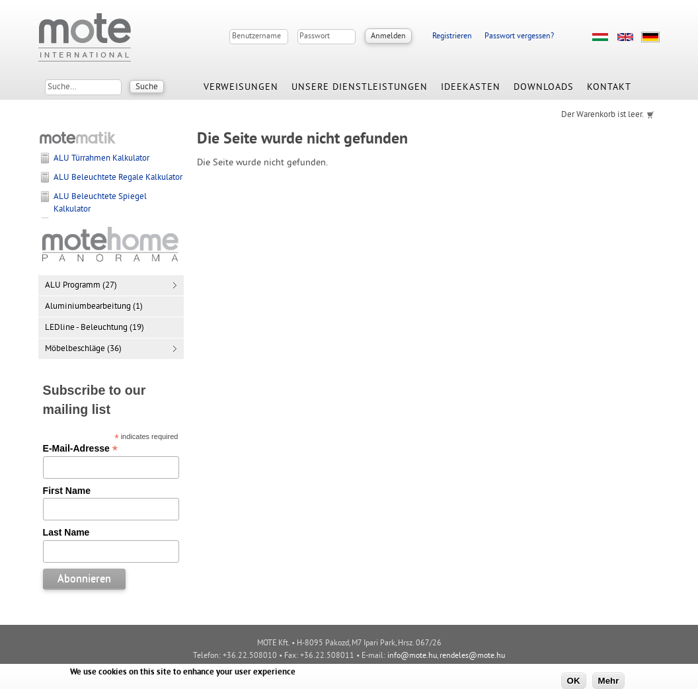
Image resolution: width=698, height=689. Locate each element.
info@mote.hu (412, 656)
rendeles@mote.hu (472, 656)
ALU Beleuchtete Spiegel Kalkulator (100, 203)
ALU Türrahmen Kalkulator (101, 158)
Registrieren (452, 37)
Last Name (66, 532)
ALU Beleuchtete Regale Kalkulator (118, 178)
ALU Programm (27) (81, 285)
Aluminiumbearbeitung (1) (94, 307)
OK (573, 681)
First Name (67, 490)
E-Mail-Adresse (80, 448)
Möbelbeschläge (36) (83, 349)
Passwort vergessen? (519, 37)
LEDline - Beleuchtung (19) (94, 328)
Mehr (608, 681)
